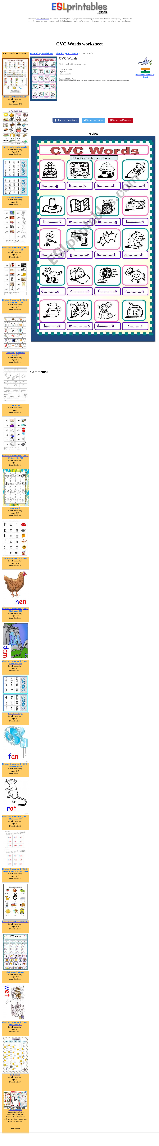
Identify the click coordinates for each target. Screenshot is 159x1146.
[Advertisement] (79, 31)
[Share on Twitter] (93, 120)
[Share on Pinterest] (120, 120)
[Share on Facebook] (66, 120)
